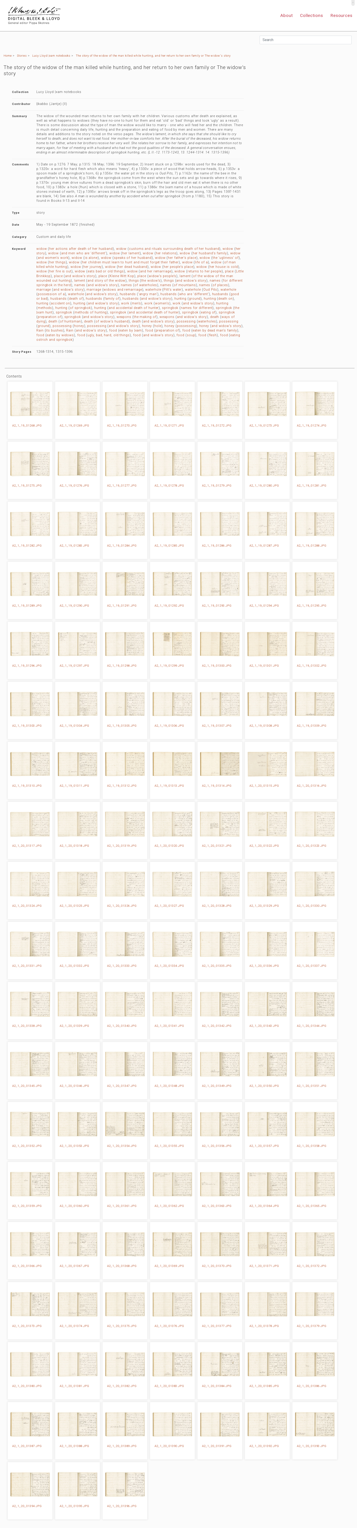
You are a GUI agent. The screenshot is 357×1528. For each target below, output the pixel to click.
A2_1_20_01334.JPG (169, 965)
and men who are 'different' (83, 253)
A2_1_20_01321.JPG (217, 845)
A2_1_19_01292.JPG (169, 605)
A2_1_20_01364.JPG (264, 1206)
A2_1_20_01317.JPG (27, 845)
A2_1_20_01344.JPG (311, 1025)
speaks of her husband (133, 258)
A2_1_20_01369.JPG (169, 1266)
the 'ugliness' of (226, 258)
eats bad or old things (106, 271)
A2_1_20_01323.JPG (311, 845)
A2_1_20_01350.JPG (264, 1085)
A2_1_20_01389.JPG (122, 1446)
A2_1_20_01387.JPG (27, 1446)
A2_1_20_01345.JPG (27, 1085)
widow (41, 249)
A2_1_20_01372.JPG (311, 1266)
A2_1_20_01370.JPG (217, 1266)
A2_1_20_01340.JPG (122, 1025)
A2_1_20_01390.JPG (169, 1446)
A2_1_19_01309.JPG (311, 725)
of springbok (80, 308)
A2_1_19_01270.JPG (122, 425)
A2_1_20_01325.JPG (74, 905)
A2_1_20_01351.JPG (311, 1085)
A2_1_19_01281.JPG (311, 485)
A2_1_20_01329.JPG (264, 905)
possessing (186, 321)
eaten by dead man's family (215, 330)
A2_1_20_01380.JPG (27, 1386)
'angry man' (147, 294)
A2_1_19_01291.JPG (122, 605)
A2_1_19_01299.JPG (169, 665)
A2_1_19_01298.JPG (122, 665)
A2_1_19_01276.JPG (74, 485)
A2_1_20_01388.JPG (74, 1446)
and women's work (53, 258)
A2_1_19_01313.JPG (169, 785)
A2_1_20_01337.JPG (311, 965)
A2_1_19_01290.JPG (74, 605)
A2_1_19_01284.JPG (122, 545)
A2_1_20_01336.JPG (264, 965)
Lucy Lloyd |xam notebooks (51, 55)
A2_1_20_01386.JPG (311, 1386)
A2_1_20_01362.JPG (169, 1206)
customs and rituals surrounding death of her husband (174, 249)
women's (162, 303)
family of (111, 299)
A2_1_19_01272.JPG (217, 425)
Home (8, 55)
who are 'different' (194, 294)
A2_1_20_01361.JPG (122, 1206)
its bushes (54, 330)
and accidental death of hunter (134, 308)
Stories (22, 55)
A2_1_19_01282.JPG (27, 545)
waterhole (153, 290)
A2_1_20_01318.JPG (74, 845)
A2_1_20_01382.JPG (122, 1386)
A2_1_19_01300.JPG (217, 665)
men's (136, 303)
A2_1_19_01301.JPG (264, 665)
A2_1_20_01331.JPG (27, 965)
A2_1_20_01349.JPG (217, 1085)
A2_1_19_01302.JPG (311, 665)
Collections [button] (311, 15)
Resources (341, 15)
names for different (196, 308)
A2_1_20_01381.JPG (74, 1386)
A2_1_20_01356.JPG (217, 1146)
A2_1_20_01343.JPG (264, 1025)
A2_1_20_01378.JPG (264, 1326)
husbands (128, 294)
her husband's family (210, 253)
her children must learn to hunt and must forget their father (130, 262)
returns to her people (205, 271)
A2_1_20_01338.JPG (27, 1025)
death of (75, 299)
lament (185, 276)
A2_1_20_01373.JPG (27, 1326)
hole (157, 326)
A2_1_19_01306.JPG (169, 725)
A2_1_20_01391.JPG (217, 1446)
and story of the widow (106, 281)
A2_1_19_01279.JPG (217, 485)
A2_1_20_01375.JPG (122, 1326)
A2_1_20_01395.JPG (74, 1506)
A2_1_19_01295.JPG (311, 605)
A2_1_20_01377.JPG (217, 1326)
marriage (43, 290)
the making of (145, 317)
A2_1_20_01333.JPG (122, 965)
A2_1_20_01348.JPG (169, 1085)
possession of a (51, 294)
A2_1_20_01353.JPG (74, 1146)
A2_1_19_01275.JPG (27, 485)
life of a (201, 262)
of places (220, 285)
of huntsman (70, 321)
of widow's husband (112, 321)
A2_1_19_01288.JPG (311, 545)
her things (57, 262)
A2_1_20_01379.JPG (311, 1326)
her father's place (182, 258)
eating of (208, 312)
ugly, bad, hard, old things (108, 335)
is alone (91, 258)
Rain (40, 330)
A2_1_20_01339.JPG (74, 1025)
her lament (130, 253)
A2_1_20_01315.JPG (264, 785)
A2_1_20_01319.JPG (122, 845)
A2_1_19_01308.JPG (264, 725)
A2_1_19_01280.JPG (264, 485)
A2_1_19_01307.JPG (217, 725)
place (229, 271)
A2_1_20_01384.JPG (217, 1386)
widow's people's (162, 276)
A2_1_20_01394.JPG (27, 1506)
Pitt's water (173, 290)
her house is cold (223, 267)
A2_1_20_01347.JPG (122, 1085)
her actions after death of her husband (81, 249)
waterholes (207, 321)
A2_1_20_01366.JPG (27, 1266)
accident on (60, 303)
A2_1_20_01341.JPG (169, 1025)
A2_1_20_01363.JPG (217, 1206)
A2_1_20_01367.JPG (74, 1266)
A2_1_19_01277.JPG (122, 485)
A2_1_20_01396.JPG (122, 1506)
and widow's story (80, 276)
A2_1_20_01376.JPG (169, 1326)
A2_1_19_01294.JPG (264, 605)
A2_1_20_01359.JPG (27, 1206)
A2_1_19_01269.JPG (74, 425)
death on (225, 299)
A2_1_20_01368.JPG (122, 1266)
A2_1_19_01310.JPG (27, 785)
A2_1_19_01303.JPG (27, 725)
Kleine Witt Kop (122, 276)
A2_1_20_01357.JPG (264, 1146)
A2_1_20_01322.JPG (264, 845)
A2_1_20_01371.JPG (264, 1266)
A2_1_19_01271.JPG (169, 425)
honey (79, 326)
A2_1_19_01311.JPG (74, 785)
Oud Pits (210, 290)
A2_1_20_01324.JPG (27, 905)
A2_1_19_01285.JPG (169, 545)
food (113, 330)
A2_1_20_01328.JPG (217, 905)
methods (45, 308)
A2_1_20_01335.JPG (217, 965)
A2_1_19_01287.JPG (264, 545)
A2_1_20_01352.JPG (27, 1146)
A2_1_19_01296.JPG (27, 665)
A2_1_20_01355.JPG (169, 1146)
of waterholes (145, 285)
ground (194, 299)
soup (191, 335)
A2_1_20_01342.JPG (217, 1025)
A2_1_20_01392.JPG (264, 1446)
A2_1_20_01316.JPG (311, 785)
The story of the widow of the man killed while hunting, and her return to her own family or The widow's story (153, 55)
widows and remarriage (122, 290)
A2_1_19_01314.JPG (217, 785)
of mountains (185, 285)
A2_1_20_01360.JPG (74, 1206)
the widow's (150, 281)
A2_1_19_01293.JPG (217, 605)
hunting (180, 299)
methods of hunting (91, 312)
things (134, 281)
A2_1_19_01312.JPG (122, 785)
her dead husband (132, 267)
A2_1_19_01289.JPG (27, 605)
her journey (92, 267)
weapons (124, 317)
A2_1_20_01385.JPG (264, 1386)
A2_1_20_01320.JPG (169, 845)
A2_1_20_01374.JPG (74, 1326)
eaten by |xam (130, 330)
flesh (213, 335)
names (215, 281)
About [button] (286, 15)
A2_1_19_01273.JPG (264, 425)
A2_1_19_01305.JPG (122, 725)
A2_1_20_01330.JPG (311, 905)
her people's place (178, 267)
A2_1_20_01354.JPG (122, 1146)
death (214, 317)
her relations (166, 253)
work (125, 303)
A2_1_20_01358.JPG (311, 1146)
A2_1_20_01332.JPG (74, 965)
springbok (170, 308)
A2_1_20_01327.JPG (169, 905)
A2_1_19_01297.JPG (74, 665)
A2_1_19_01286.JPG (217, 545)
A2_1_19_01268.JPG (27, 425)
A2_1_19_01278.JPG (169, 485)
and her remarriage (155, 271)
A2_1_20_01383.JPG (169, 1386)
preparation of (49, 317)
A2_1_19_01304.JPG (74, 725)
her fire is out (60, 271)
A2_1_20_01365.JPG (311, 1206)
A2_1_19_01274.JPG (311, 425)
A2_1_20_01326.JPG (122, 905)
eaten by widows (60, 335)
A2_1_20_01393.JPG (311, 1446)
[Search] (306, 40)
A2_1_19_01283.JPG (74, 545)
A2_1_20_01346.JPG (74, 1085)
